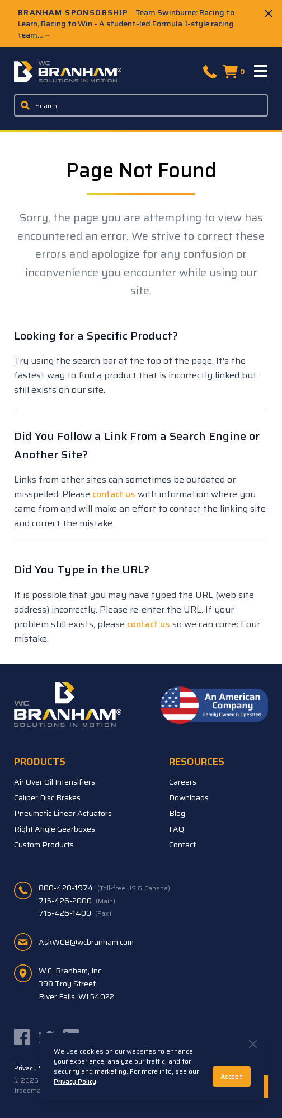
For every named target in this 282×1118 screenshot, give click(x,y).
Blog (177, 813)
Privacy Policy (75, 1081)
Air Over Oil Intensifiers (54, 782)
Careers (182, 782)
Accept (231, 1076)
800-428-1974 (104, 888)
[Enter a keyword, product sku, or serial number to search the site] (141, 105)
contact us (113, 494)
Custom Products (44, 844)
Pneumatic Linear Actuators (63, 813)
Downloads (189, 797)
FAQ (176, 829)
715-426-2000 (77, 900)
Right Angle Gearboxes (54, 829)
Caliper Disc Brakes (47, 797)
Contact (182, 844)
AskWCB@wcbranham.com (86, 942)
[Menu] (261, 72)
